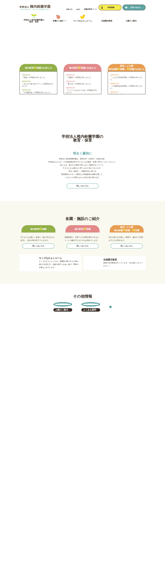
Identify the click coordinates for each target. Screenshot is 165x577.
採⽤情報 (135, 551)
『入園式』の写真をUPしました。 (79, 135)
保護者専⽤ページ (90, 9)
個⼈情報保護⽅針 (139, 543)
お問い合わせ (137, 539)
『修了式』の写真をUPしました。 (79, 141)
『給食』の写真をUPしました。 (34, 135)
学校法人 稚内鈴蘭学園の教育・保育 (82, 535)
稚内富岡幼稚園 (74, 543)
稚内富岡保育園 (74, 546)
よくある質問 (109, 551)
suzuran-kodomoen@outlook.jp (131, 501)
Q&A (78, 9)
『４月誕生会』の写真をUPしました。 (37, 150)
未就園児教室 (109, 539)
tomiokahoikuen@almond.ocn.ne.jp (66, 501)
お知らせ (69, 9)
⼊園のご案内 (109, 547)
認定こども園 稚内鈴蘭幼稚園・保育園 (82, 549)
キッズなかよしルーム (112, 535)
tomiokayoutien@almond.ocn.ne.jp (34, 501)
